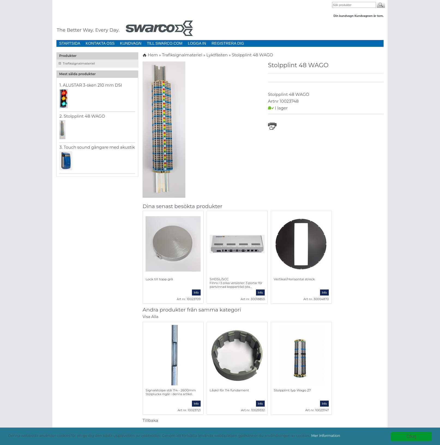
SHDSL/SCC (219, 279)
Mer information (325, 435)
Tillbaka (150, 420)
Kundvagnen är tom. (369, 16)
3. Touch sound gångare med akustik (97, 147)
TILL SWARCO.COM (164, 43)
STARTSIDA (69, 43)
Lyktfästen (217, 54)
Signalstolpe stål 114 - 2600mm (171, 390)
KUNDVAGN (130, 43)
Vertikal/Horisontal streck (294, 279)
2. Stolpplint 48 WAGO (82, 116)
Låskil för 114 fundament (229, 390)
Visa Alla (150, 316)
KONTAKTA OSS (100, 43)
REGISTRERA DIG (228, 43)
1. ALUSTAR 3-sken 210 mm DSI (90, 85)
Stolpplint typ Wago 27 (292, 390)
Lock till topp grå (159, 279)
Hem (153, 54)
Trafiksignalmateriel (79, 63)
